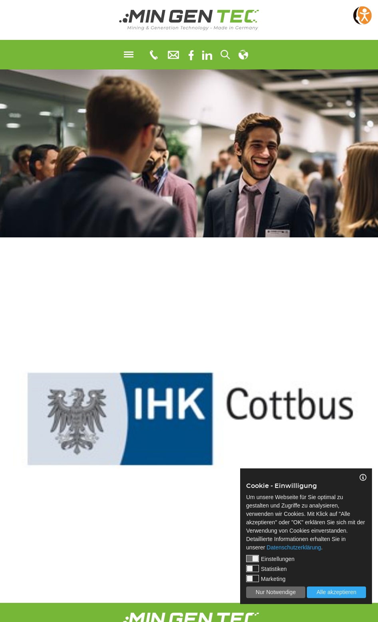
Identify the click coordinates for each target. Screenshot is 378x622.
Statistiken (266, 568)
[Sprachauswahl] (243, 54)
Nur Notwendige (276, 592)
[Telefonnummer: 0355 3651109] (153, 54)
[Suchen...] (225, 54)
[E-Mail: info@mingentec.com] (173, 54)
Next (372, 410)
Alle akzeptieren (336, 592)
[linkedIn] (207, 54)
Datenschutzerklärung (294, 547)
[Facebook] (191, 54)
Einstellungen (270, 558)
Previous (6, 410)
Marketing (265, 578)
